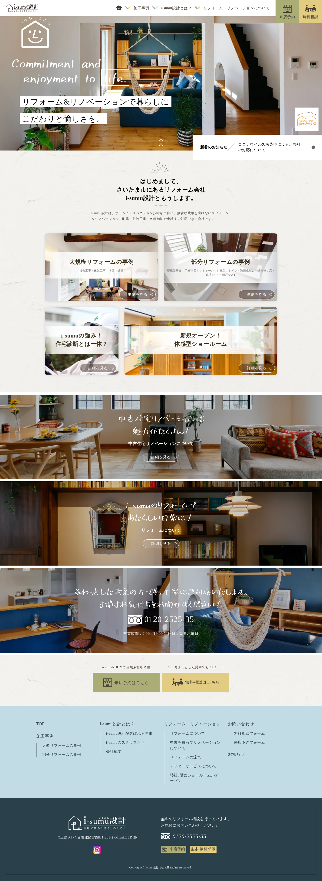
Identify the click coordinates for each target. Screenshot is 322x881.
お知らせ (236, 754)
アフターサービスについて (193, 766)
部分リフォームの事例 (61, 755)
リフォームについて (187, 733)
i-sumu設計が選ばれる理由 (129, 733)
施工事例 (141, 8)
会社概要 (114, 751)
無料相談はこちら (202, 682)
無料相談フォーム (249, 733)
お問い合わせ (241, 724)
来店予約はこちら (131, 682)
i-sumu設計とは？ (176, 8)
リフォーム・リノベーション (192, 724)
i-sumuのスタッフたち (125, 742)
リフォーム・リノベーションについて (236, 8)
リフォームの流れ (185, 757)
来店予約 (177, 849)
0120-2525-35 (169, 619)
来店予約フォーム (249, 742)
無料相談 (207, 849)
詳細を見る (161, 457)
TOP (40, 724)
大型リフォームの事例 (61, 745)
